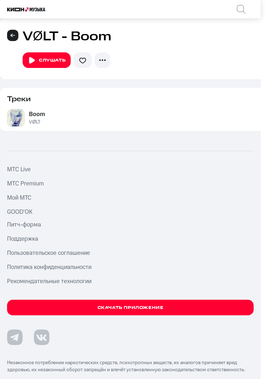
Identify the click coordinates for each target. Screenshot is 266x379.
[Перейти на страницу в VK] (41, 337)
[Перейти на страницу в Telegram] (15, 337)
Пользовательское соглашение (48, 253)
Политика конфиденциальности (49, 267)
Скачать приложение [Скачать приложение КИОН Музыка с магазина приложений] (130, 308)
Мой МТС (19, 198)
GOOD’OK (19, 212)
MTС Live (19, 169)
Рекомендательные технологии (49, 281)
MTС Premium (25, 183)
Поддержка (22, 239)
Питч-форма (24, 224)
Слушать (47, 60)
